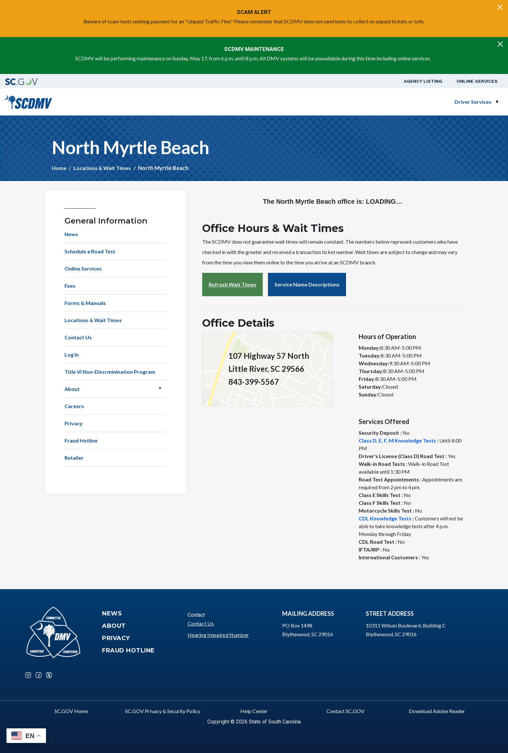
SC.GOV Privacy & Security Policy (162, 711)
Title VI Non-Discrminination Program (109, 372)
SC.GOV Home (71, 711)
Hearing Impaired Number (218, 635)
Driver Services (246, 102)
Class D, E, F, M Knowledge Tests (397, 440)
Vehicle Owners (305, 102)
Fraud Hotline (81, 440)
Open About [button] (160, 388)
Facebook (38, 675)
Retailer (74, 458)
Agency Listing (423, 81)
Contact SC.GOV (345, 711)
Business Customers (370, 102)
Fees (69, 286)
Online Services (477, 81)
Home (59, 168)
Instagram (28, 675)
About (72, 389)
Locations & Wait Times (102, 168)
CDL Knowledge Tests (385, 518)
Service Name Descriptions (307, 284)
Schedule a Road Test (440, 102)
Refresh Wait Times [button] (232, 284)
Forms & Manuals (85, 303)
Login (485, 102)
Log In (71, 354)
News (71, 234)
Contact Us (78, 337)
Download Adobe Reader (437, 711)
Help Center (254, 711)
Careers (74, 406)
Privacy (73, 423)
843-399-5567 (253, 381)
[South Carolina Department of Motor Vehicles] (28, 101)
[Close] (500, 7)
